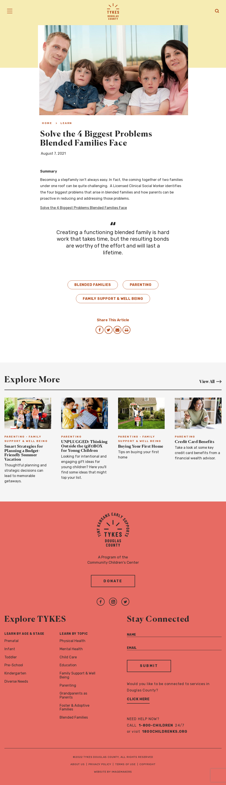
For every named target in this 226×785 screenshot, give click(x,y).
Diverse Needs (16, 681)
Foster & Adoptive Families (74, 707)
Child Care (68, 657)
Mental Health (71, 649)
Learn (66, 123)
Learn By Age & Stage (24, 634)
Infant (9, 649)
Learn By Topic (74, 634)
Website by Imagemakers (113, 771)
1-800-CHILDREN (156, 725)
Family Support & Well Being (113, 299)
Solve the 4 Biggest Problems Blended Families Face (83, 208)
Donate (113, 581)
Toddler (10, 657)
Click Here (138, 699)
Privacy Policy (100, 764)
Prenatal (11, 641)
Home (47, 123)
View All (210, 381)
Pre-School (13, 665)
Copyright (147, 764)
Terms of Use (125, 764)
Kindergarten (15, 673)
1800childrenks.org (164, 731)
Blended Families (92, 285)
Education (68, 665)
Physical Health (72, 641)
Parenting (141, 285)
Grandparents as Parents (73, 695)
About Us (77, 764)
